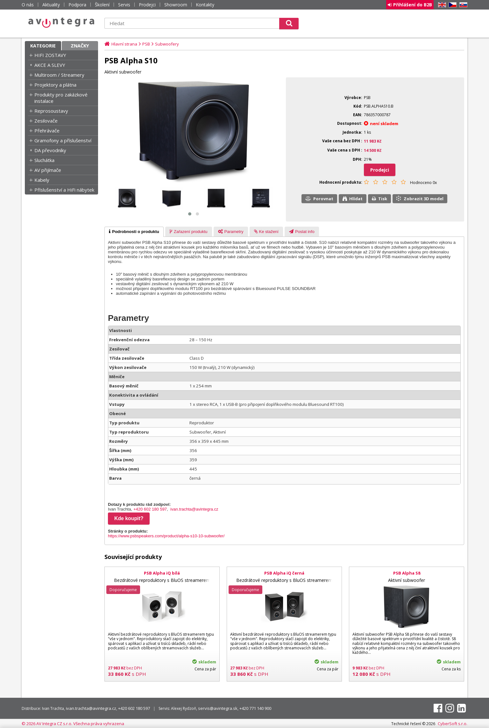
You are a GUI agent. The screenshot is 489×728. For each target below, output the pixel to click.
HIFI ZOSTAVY (50, 55)
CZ (451, 5)
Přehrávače (47, 130)
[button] (190, 214)
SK (462, 5)
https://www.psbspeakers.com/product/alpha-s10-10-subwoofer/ (166, 536)
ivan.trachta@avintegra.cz (194, 509)
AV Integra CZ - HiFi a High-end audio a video (61, 23)
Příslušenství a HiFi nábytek (64, 190)
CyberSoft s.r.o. (452, 723)
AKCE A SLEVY (49, 65)
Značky (80, 46)
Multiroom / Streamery (59, 75)
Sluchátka (44, 160)
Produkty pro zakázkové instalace (61, 97)
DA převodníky (50, 150)
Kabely (41, 180)
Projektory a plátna (55, 84)
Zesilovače (46, 120)
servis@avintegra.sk (217, 708)
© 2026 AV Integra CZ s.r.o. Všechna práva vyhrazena (73, 723)
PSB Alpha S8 (406, 573)
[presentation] (134, 232)
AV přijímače (47, 170)
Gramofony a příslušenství (62, 140)
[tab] (134, 232)
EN (440, 5)
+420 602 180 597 (150, 509)
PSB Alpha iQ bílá (162, 573)
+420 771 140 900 (255, 708)
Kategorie (43, 46)
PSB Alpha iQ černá (284, 573)
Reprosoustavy (51, 111)
